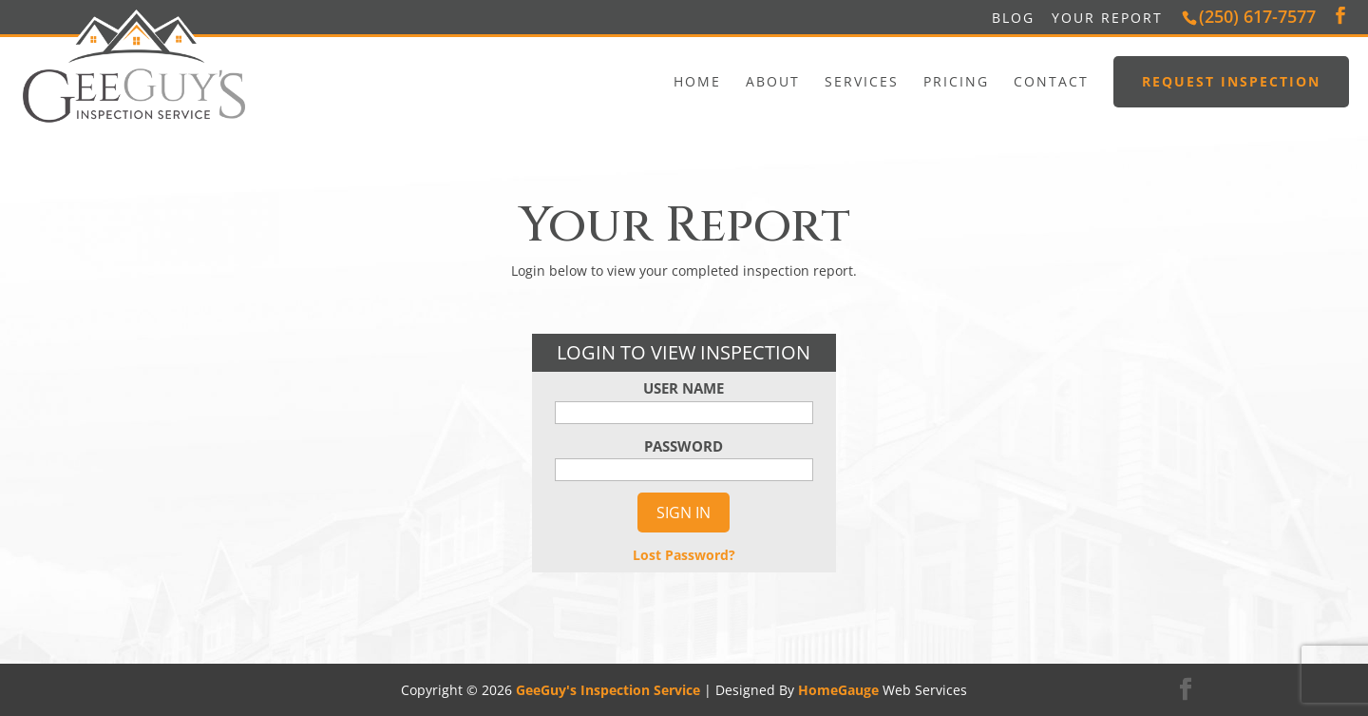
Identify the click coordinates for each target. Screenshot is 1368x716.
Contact (1051, 81)
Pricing (956, 81)
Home (697, 81)
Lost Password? (684, 555)
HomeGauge (838, 690)
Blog (1013, 18)
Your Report (1107, 18)
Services (862, 81)
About (773, 81)
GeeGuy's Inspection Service (608, 690)
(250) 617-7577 (1257, 16)
